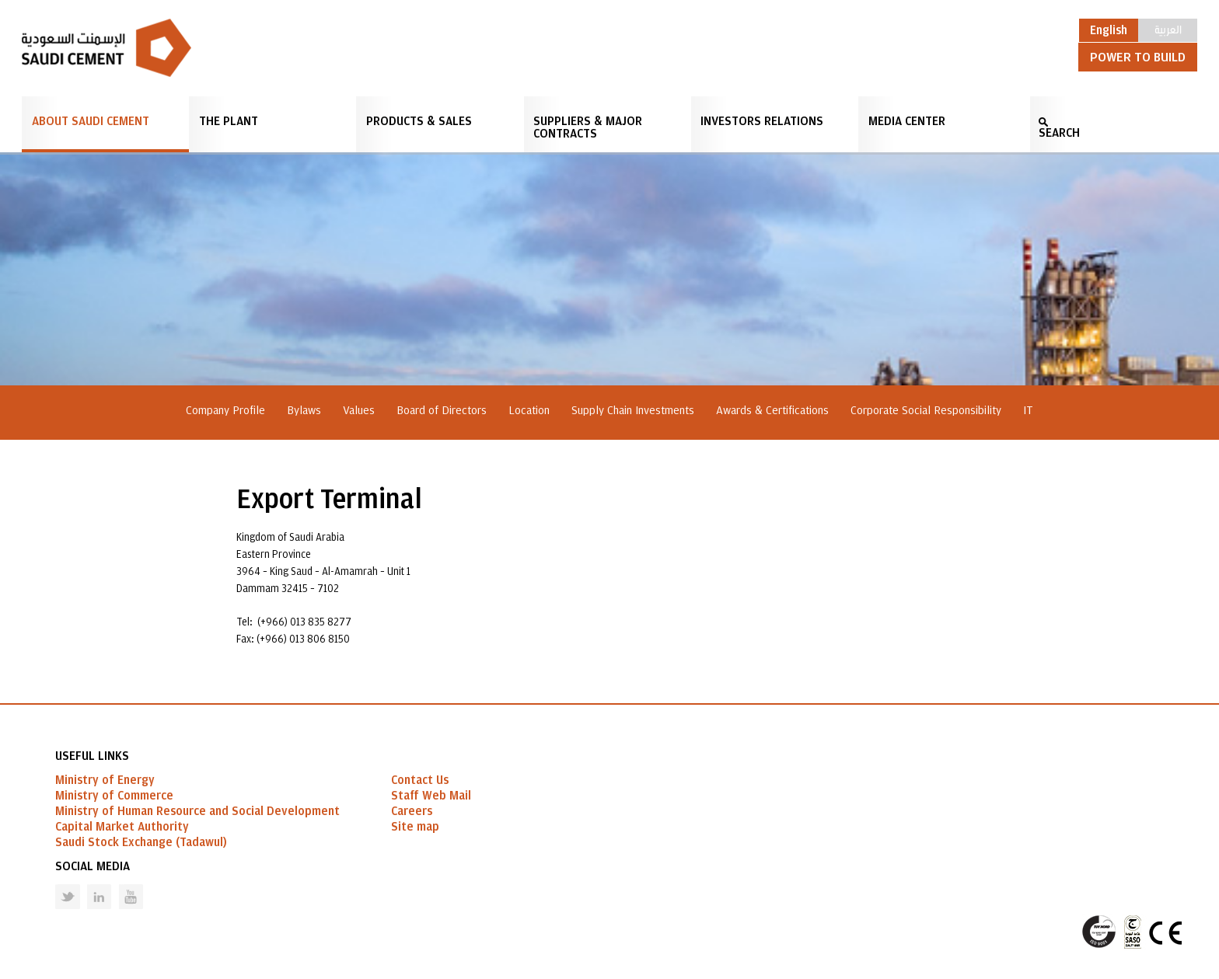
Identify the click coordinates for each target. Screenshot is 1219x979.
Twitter (56, 884)
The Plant (228, 121)
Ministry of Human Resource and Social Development (197, 811)
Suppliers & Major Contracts (587, 127)
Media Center (906, 121)
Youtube (121, 884)
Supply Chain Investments (632, 410)
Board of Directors (441, 410)
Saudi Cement (106, 48)
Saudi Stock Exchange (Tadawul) (141, 842)
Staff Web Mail (431, 795)
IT (1028, 410)
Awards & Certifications (772, 410)
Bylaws (304, 410)
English (1108, 30)
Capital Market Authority (122, 826)
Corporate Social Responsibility (926, 410)
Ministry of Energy (105, 780)
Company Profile (225, 410)
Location (529, 410)
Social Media (92, 866)
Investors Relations (761, 121)
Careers (411, 811)
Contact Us (420, 780)
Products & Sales (419, 121)
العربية (1168, 29)
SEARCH (1059, 133)
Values (359, 410)
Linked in (89, 884)
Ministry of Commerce (114, 795)
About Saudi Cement (90, 121)
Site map (415, 826)
